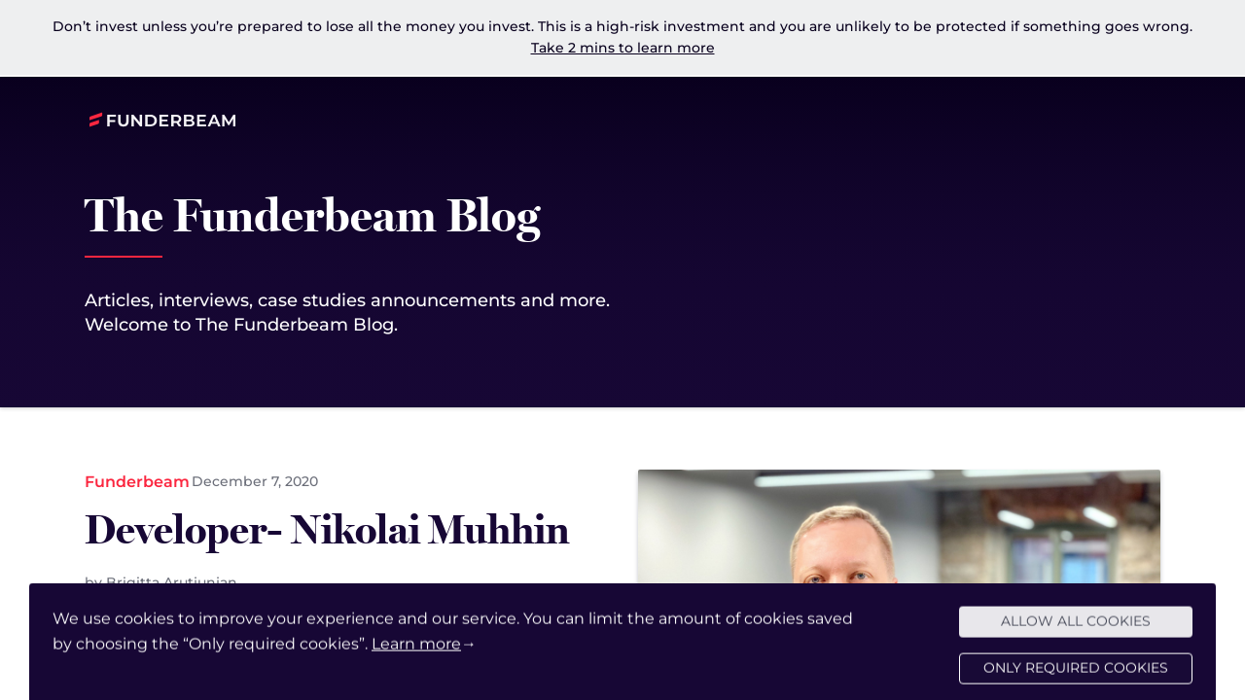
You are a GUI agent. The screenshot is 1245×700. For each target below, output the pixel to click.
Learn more (416, 650)
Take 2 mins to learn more (623, 47)
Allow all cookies (1076, 628)
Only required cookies (1075, 674)
